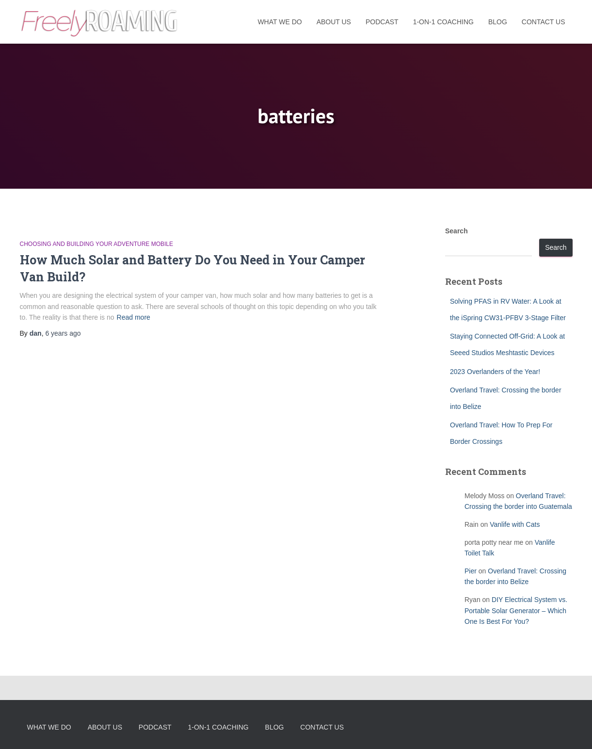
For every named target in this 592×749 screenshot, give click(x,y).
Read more (133, 317)
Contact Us (543, 22)
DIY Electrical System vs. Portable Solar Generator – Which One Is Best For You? (515, 610)
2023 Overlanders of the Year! (495, 371)
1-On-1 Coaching (443, 22)
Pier (470, 571)
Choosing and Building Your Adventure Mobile (97, 244)
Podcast (382, 22)
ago (62, 333)
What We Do (279, 22)
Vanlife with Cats (515, 524)
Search (456, 231)
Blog (497, 22)
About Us (334, 22)
